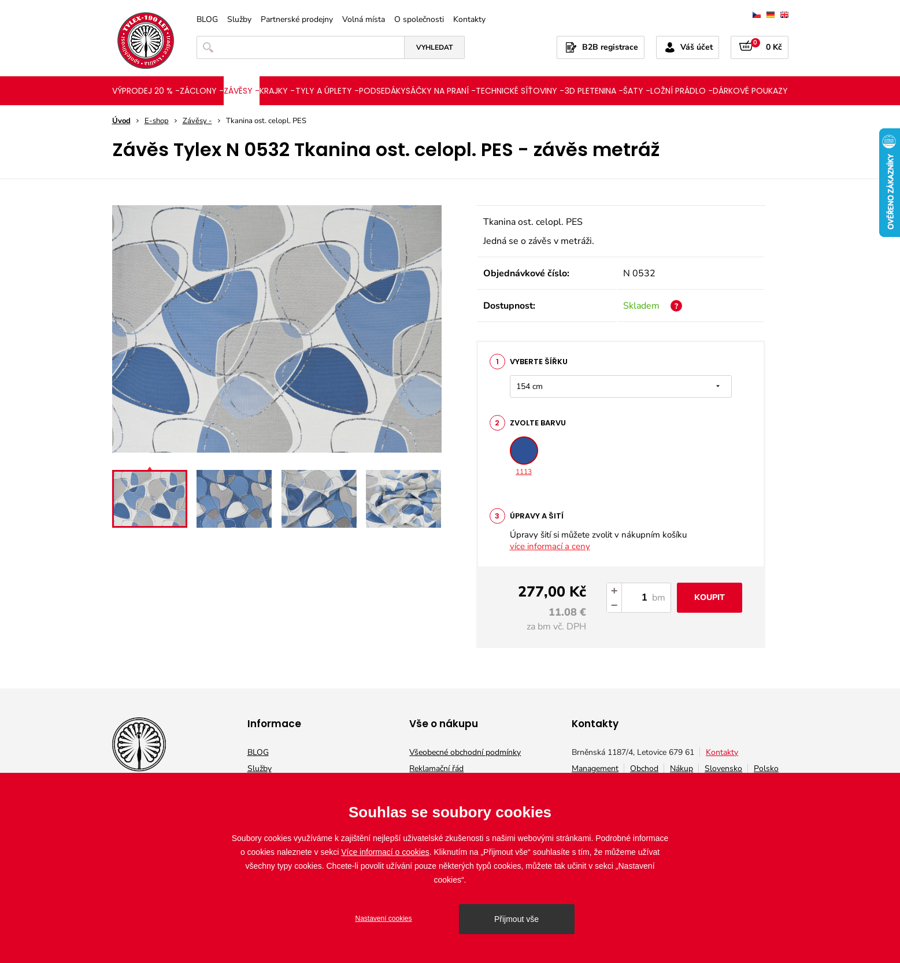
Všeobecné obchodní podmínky (465, 752)
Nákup (681, 768)
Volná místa (363, 19)
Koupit (709, 597)
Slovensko (723, 768)
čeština (757, 15)
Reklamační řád (436, 768)
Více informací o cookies (385, 852)
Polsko (766, 768)
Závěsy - (197, 121)
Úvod (121, 121)
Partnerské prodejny (297, 19)
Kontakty (469, 19)
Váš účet (696, 47)
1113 (524, 456)
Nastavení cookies (383, 918)
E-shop (157, 121)
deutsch (770, 15)
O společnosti (419, 19)
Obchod (644, 768)
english (784, 15)
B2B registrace (610, 47)
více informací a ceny (550, 546)
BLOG (207, 19)
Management (595, 768)
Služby (239, 19)
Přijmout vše (516, 919)
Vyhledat (434, 47)
